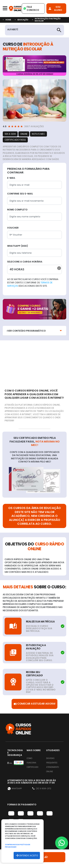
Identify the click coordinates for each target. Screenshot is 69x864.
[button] (59, 268)
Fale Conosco (31, 8)
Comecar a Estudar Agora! (34, 704)
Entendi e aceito (27, 855)
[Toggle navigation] (5, 8)
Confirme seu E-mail (20, 193)
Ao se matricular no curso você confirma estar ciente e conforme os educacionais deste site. (32, 282)
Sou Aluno (55, 8)
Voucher (13, 227)
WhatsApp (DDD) (17, 245)
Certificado (32, 767)
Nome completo (17, 209)
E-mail (11, 177)
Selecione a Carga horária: (25, 261)
